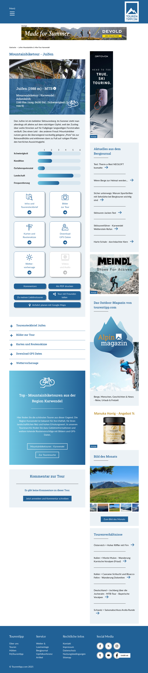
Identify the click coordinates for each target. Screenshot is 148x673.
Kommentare (30, 286)
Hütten (12, 650)
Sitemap (67, 657)
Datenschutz (69, 650)
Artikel (39, 657)
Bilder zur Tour (65, 208)
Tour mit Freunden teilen (64, 295)
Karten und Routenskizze (29, 238)
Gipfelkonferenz (44, 653)
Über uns (13, 643)
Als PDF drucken (64, 286)
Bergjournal (42, 650)
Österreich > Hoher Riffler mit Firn (111, 545)
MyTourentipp (16, 653)
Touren (12, 647)
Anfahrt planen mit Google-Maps (47, 305)
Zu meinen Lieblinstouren (30, 297)
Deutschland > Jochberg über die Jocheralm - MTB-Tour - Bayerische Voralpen (111, 593)
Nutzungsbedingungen (74, 653)
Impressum (68, 647)
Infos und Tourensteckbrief (29, 208)
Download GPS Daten (65, 238)
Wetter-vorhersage (29, 268)
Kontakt (67, 643)
